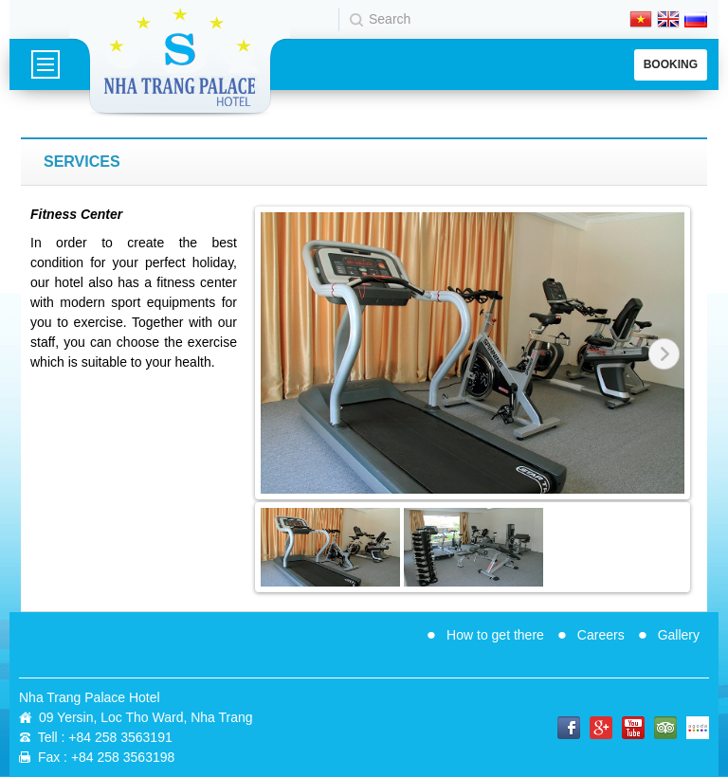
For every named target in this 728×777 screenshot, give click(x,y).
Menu (45, 64)
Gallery (679, 634)
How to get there (495, 634)
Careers (601, 634)
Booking (671, 64)
